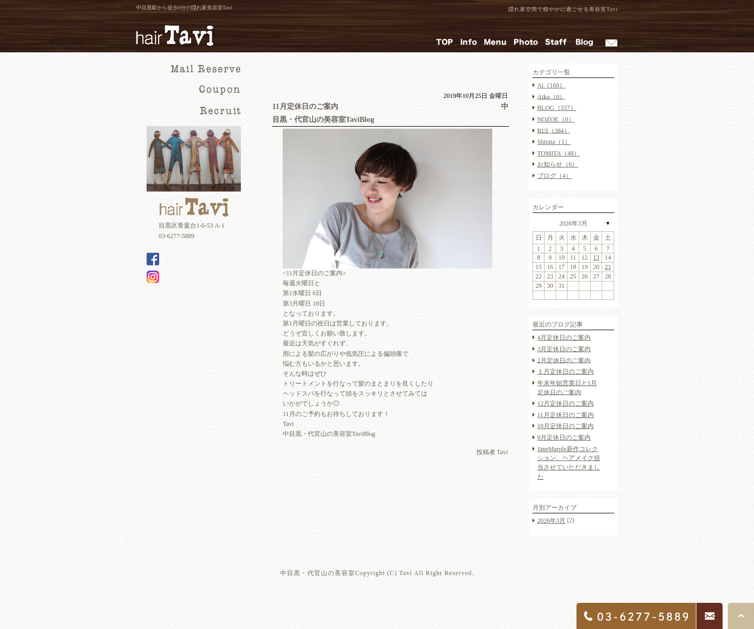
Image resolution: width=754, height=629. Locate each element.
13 (596, 257)
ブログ (554, 175)
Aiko (551, 96)
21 (608, 267)
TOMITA (558, 153)
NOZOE (555, 119)
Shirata (554, 141)
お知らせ (557, 164)
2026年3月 (573, 223)
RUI (553, 130)
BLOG (556, 107)
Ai (551, 85)
